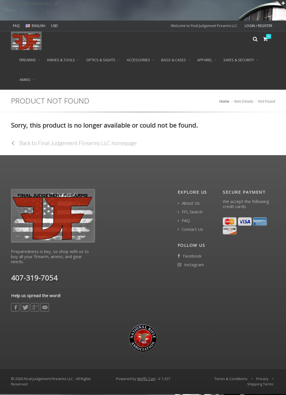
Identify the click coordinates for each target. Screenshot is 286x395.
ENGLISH (35, 25)
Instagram (191, 265)
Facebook (189, 257)
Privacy (262, 379)
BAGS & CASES (173, 61)
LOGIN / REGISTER (258, 25)
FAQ (16, 25)
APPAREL (204, 61)
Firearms (27, 61)
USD (54, 25)
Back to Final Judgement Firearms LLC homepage (74, 143)
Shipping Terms (260, 385)
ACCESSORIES (138, 61)
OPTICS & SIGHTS (100, 61)
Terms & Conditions (231, 379)
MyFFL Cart (146, 379)
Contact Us (190, 230)
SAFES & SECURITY (238, 61)
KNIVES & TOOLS (61, 61)
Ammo (25, 80)
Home (224, 102)
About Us (189, 204)
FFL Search (190, 212)
